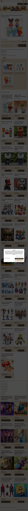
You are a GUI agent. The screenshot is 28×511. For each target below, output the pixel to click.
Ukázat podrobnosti (7, 258)
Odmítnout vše (19, 260)
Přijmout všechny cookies (19, 258)
